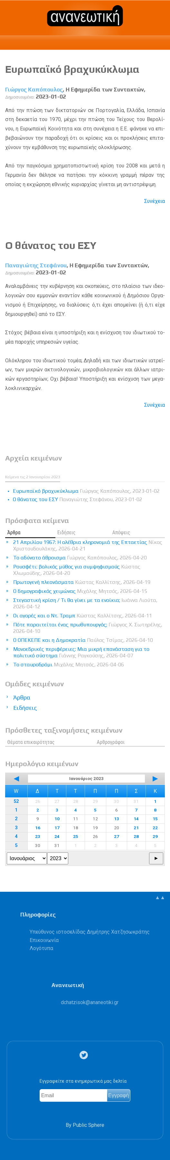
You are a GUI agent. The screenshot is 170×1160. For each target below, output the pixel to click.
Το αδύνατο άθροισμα (80, 558)
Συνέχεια (154, 201)
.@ (89, 1002)
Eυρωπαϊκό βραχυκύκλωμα (72, 69)
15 (155, 818)
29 (155, 836)
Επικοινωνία (44, 940)
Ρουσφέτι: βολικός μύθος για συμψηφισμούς (76, 570)
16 (37, 827)
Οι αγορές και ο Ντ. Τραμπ (82, 616)
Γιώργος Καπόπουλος (34, 89)
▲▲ (160, 897)
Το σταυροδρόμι (68, 664)
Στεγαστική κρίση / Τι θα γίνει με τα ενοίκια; (85, 603)
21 (136, 827)
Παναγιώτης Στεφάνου (36, 265)
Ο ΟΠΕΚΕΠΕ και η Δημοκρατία (83, 640)
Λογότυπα (41, 948)
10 (57, 818)
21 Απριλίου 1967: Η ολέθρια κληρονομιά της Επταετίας (87, 545)
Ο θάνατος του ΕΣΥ (51, 245)
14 (136, 818)
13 (116, 818)
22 (155, 827)
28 (136, 836)
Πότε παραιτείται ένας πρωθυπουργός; (87, 628)
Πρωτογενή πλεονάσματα (81, 582)
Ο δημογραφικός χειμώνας (80, 591)
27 (116, 836)
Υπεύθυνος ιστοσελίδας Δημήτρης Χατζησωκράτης (90, 932)
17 (57, 827)
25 (75, 836)
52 (16, 801)
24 (57, 836)
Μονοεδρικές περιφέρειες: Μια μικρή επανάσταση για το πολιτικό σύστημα (81, 652)
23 (37, 836)
